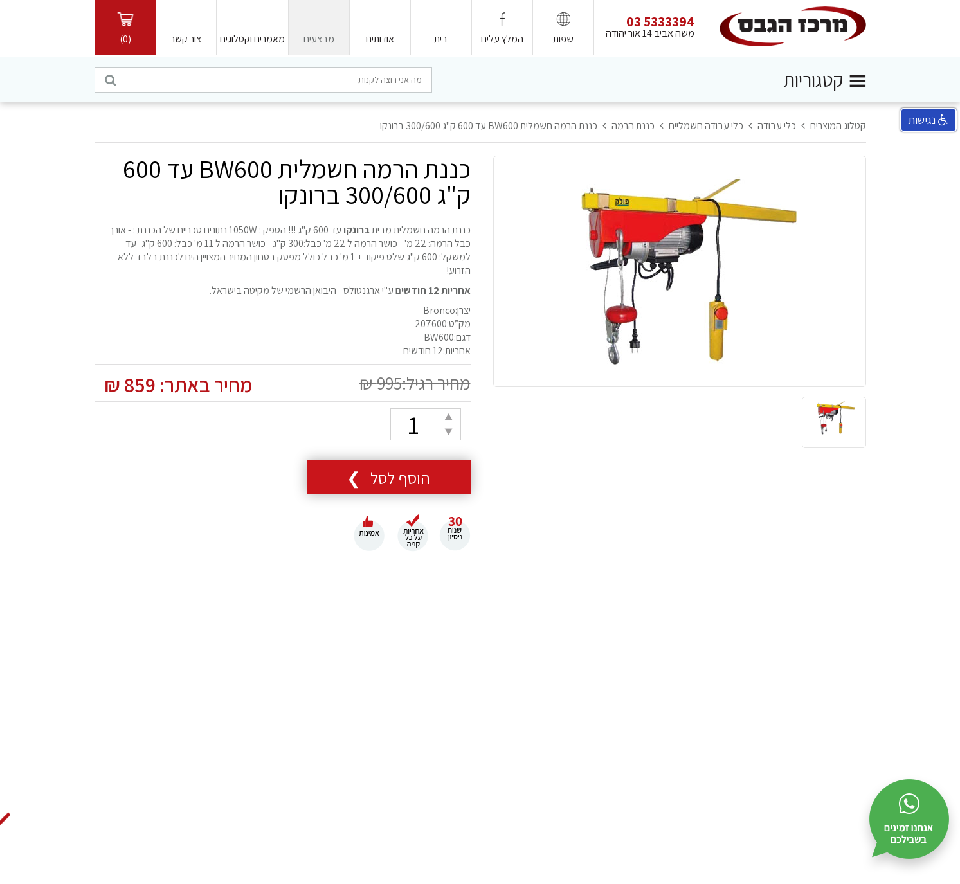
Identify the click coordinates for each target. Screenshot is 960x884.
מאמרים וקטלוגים (252, 39)
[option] (679, 272)
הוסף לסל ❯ (388, 478)
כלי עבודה (776, 125)
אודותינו (380, 39)
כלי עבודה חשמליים (706, 125)
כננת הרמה (633, 125)
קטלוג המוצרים (838, 125)
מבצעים (318, 39)
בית (441, 39)
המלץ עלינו (502, 39)
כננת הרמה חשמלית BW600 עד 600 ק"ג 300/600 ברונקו (488, 125)
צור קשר (185, 39)
